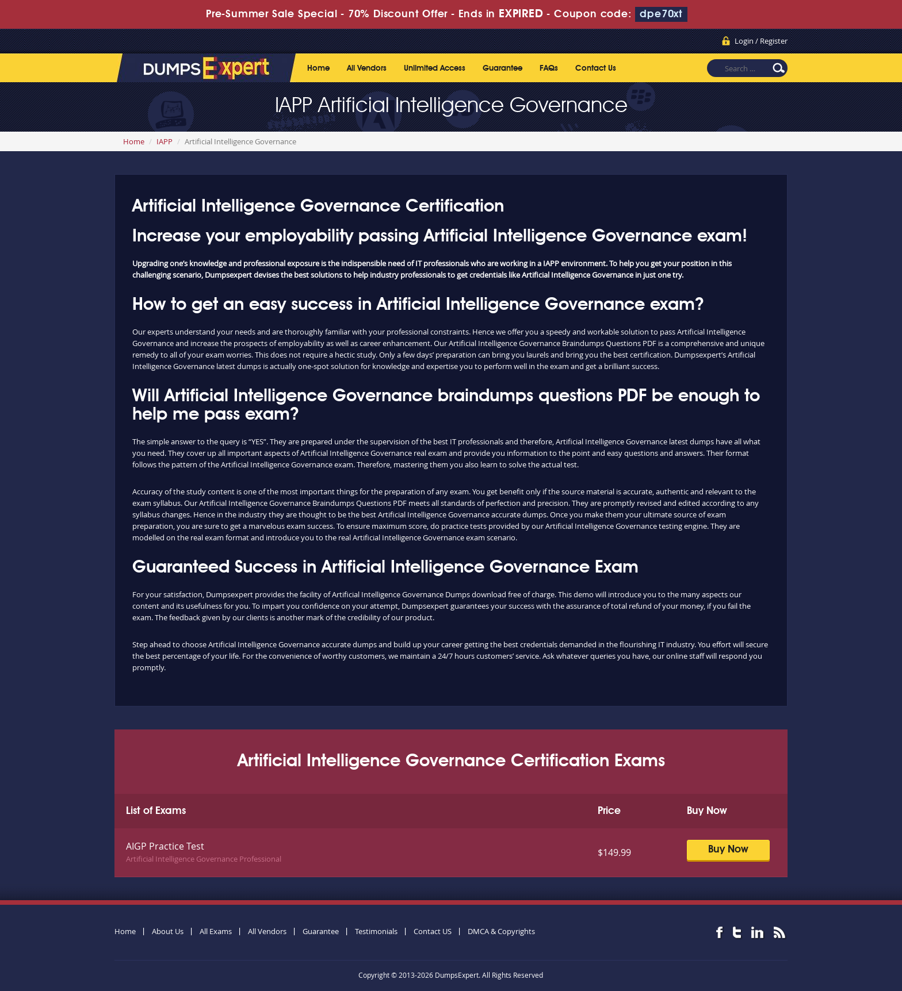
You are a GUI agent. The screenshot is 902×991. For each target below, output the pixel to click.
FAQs (549, 68)
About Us (168, 931)
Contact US (433, 931)
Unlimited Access (434, 68)
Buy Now (728, 849)
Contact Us (595, 68)
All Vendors (367, 68)
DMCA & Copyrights (501, 931)
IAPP (164, 141)
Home (318, 68)
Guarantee (502, 68)
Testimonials (376, 931)
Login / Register (761, 41)
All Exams (216, 931)
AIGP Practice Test (165, 846)
